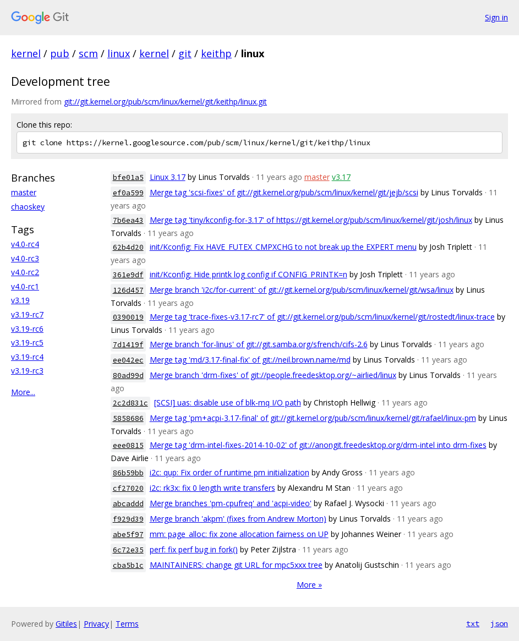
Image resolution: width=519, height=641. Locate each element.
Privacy (96, 623)
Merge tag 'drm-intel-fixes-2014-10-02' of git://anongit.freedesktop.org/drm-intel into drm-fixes (318, 445)
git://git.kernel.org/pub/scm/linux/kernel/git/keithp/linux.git (165, 101)
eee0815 (128, 445)
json (499, 623)
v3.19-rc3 (27, 370)
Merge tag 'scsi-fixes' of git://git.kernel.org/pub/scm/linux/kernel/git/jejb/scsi (284, 192)
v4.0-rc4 (25, 244)
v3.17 (341, 177)
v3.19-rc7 (27, 314)
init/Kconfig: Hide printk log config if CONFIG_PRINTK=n (248, 274)
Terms (127, 623)
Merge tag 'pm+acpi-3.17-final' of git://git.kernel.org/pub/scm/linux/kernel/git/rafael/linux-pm (313, 418)
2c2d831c (130, 403)
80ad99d (128, 375)
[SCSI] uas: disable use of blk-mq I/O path (227, 402)
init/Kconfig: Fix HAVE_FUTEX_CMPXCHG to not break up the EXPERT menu (283, 247)
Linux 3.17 (167, 177)
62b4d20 (128, 247)
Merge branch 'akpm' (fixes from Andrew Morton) (238, 518)
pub (59, 53)
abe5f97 (128, 534)
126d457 (128, 290)
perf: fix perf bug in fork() (194, 549)
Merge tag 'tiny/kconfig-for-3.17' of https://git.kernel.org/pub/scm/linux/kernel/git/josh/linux (311, 220)
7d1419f (128, 344)
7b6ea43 (128, 220)
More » (309, 584)
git (185, 53)
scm (88, 53)
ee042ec (128, 360)
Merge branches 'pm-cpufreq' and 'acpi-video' (231, 503)
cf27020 (128, 488)
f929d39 (128, 519)
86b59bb (128, 473)
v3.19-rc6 (27, 329)
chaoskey (28, 206)
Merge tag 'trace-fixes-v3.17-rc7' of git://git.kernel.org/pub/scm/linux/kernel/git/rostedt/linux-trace (322, 316)
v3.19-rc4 (27, 357)
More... (23, 392)
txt (472, 623)
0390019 (128, 317)
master (23, 192)
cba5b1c (128, 565)
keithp (216, 53)
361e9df (128, 275)
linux (118, 53)
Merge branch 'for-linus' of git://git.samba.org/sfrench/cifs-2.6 (259, 344)
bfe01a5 (128, 177)
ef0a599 (128, 193)
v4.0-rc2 (25, 272)
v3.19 (20, 300)
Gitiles (66, 623)
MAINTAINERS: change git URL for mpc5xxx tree (236, 565)
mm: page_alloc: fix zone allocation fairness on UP (239, 534)
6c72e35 (128, 550)
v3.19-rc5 (27, 342)
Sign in (496, 17)
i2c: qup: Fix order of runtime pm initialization (229, 472)
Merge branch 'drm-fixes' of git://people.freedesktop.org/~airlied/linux (273, 375)
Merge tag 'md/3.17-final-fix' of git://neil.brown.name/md (250, 359)
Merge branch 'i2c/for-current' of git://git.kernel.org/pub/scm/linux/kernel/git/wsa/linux (302, 289)
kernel (26, 53)
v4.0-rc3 (25, 258)
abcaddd (128, 503)
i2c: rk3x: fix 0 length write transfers (212, 488)
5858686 (128, 418)
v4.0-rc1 (25, 286)
